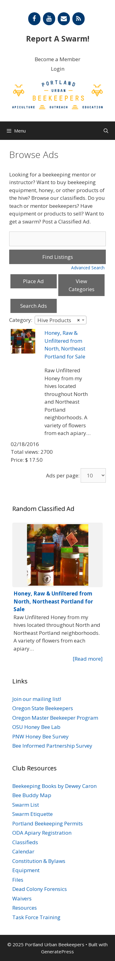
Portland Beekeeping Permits (47, 823)
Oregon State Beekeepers (42, 708)
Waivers (22, 898)
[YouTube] (49, 18)
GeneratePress (57, 951)
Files (17, 879)
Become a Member (57, 59)
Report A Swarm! (57, 38)
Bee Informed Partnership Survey (52, 745)
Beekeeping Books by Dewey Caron (54, 785)
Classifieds (25, 842)
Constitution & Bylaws (38, 860)
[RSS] (78, 18)
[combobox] (60, 320)
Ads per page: (62, 475)
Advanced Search (88, 268)
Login (57, 68)
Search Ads (33, 305)
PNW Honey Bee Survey (40, 736)
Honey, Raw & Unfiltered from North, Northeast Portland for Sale (53, 601)
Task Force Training (36, 917)
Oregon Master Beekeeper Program (55, 717)
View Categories (81, 285)
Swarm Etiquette (32, 813)
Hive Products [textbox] (58, 320)
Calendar (23, 851)
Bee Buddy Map (31, 795)
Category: (20, 319)
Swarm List (25, 804)
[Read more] (88, 658)
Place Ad (33, 281)
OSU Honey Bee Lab (36, 726)
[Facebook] (34, 18)
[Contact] (64, 18)
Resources (24, 907)
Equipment (26, 870)
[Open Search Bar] (106, 130)
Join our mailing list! (36, 698)
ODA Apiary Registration (41, 832)
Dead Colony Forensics (39, 888)
